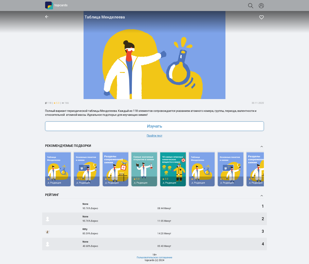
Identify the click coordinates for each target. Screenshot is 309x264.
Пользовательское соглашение (154, 257)
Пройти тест (154, 135)
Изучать (154, 126)
